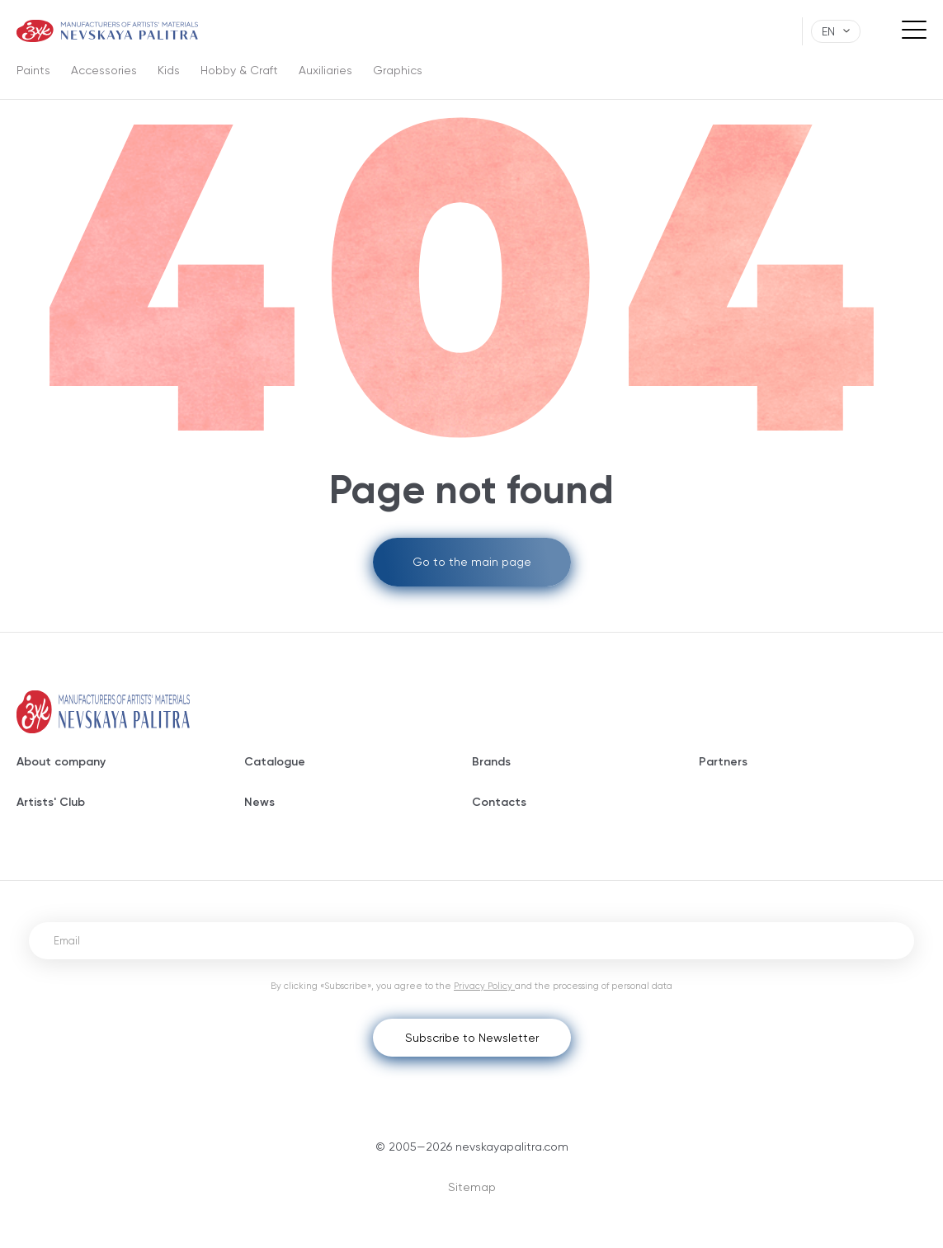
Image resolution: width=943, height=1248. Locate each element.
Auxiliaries (325, 70)
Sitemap (472, 1187)
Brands (491, 762)
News (259, 802)
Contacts (499, 802)
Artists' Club (51, 802)
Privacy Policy (484, 986)
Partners (723, 762)
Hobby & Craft (239, 70)
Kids (169, 70)
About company (61, 762)
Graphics (397, 70)
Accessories (104, 70)
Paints (33, 70)
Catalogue (274, 762)
